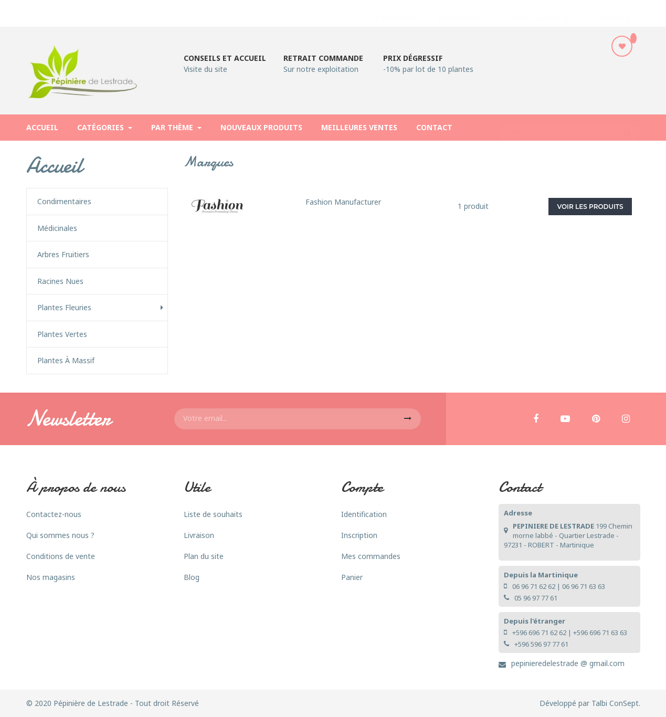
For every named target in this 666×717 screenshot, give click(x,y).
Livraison (199, 535)
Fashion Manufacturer (343, 202)
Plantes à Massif (65, 360)
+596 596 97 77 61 (541, 644)
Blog (191, 577)
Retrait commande (323, 58)
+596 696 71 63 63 (600, 632)
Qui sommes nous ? (60, 535)
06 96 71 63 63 (583, 586)
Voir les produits (590, 206)
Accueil (54, 165)
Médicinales (57, 228)
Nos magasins (50, 577)
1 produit (473, 206)
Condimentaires (64, 201)
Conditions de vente (60, 556)
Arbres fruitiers (63, 254)
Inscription (359, 535)
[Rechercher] (569, 127)
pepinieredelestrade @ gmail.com (568, 663)
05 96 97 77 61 (535, 598)
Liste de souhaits (213, 514)
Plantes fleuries (64, 307)
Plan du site (204, 556)
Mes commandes (370, 556)
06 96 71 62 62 (533, 586)
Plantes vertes (62, 334)
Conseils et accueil (225, 58)
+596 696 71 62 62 (539, 632)
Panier (352, 577)
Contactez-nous (53, 514)
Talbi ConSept (615, 703)
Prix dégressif (412, 58)
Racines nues (60, 281)
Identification (364, 514)
